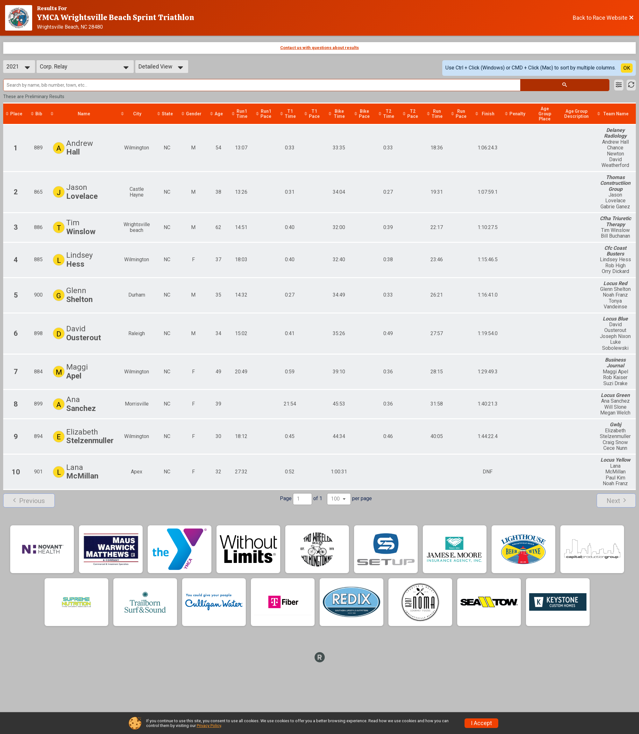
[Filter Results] (618, 85)
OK (626, 68)
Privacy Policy (209, 725)
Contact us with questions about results (319, 47)
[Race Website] (21, 18)
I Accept (481, 723)
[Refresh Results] (631, 85)
